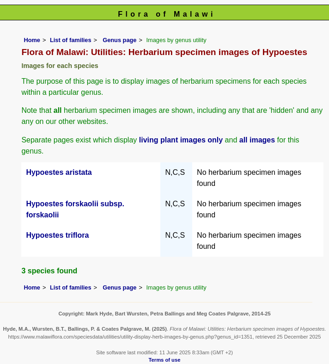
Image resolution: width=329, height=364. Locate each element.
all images (257, 140)
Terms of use (165, 360)
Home (32, 40)
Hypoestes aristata (58, 172)
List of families (70, 40)
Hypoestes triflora (57, 235)
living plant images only (181, 140)
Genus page (119, 40)
